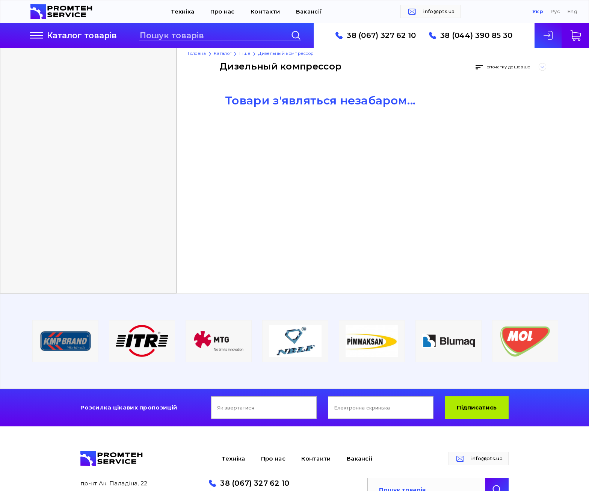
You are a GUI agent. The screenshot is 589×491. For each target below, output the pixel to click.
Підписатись (477, 407)
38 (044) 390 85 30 (476, 35)
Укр (537, 11)
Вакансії (309, 11)
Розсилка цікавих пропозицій (128, 407)
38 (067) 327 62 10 (381, 35)
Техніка (182, 11)
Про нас (222, 11)
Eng (572, 11)
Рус (555, 11)
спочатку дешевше (508, 66)
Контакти (265, 11)
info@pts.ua (439, 11)
